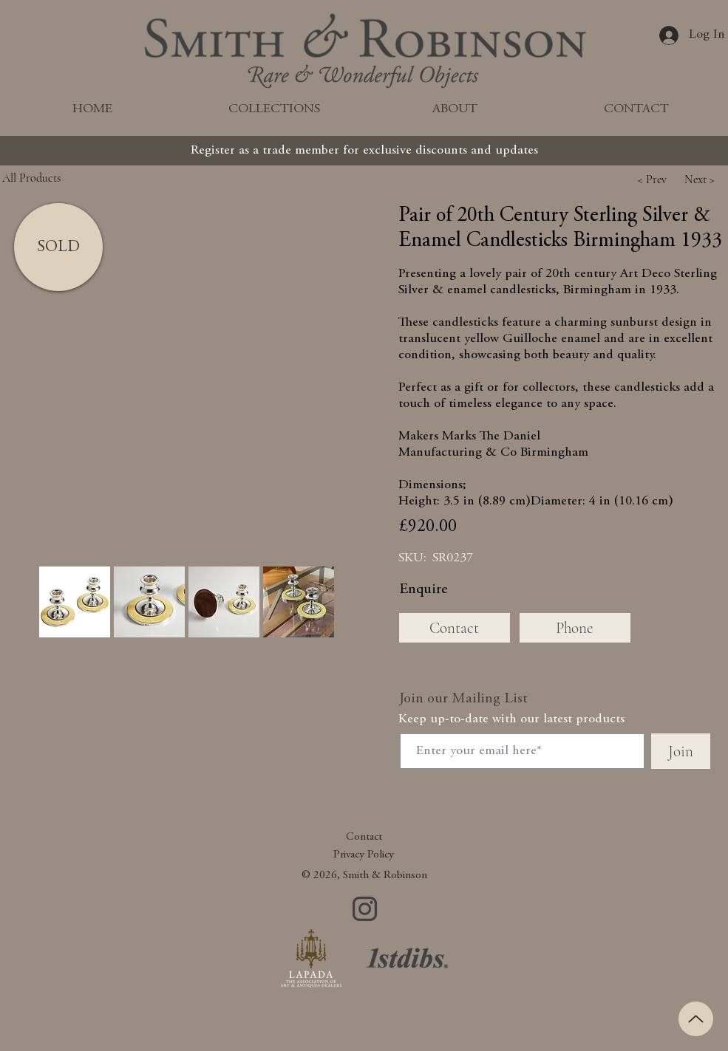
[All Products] (65, 177)
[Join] (680, 751)
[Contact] (454, 628)
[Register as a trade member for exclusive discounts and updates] (364, 150)
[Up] (695, 1019)
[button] (652, 179)
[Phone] (575, 628)
